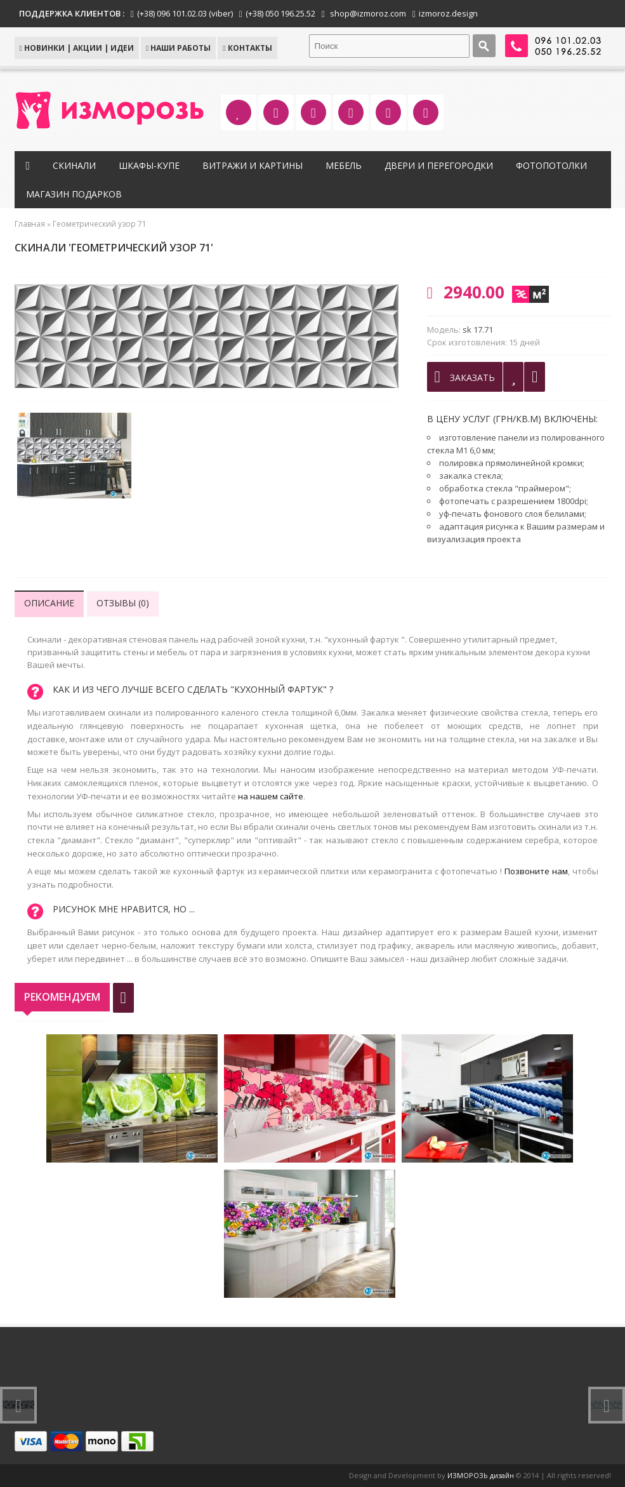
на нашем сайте (270, 796)
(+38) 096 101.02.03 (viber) (185, 13)
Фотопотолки (551, 165)
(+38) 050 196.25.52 (280, 13)
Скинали (74, 165)
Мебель (344, 165)
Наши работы (178, 48)
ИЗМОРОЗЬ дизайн (480, 1475)
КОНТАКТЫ (247, 48)
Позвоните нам (536, 871)
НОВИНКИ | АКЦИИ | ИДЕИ (77, 48)
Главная (30, 223)
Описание (49, 603)
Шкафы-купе (149, 165)
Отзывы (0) (122, 603)
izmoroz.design (448, 13)
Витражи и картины (252, 165)
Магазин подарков (74, 194)
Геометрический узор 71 (100, 223)
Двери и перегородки (439, 165)
